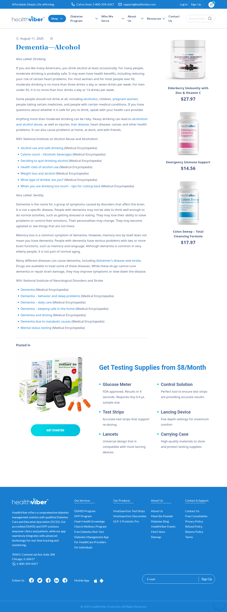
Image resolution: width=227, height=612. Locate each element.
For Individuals (83, 547)
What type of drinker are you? (42, 180)
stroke (136, 260)
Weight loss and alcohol (38, 173)
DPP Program (83, 516)
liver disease (80, 124)
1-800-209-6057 (103, 4)
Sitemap (156, 537)
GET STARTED (55, 430)
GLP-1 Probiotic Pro (126, 521)
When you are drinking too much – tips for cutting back (60, 186)
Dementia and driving (36, 315)
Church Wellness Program (90, 526)
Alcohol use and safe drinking (42, 148)
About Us (157, 511)
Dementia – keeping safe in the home (48, 309)
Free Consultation (196, 516)
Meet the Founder (162, 516)
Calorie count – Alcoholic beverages (46, 154)
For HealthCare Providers (90, 542)
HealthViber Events (163, 526)
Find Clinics (158, 531)
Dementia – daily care (36, 302)
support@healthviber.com (139, 4)
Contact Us (192, 511)
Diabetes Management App (91, 537)
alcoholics (90, 99)
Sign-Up (196, 4)
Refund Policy (193, 526)
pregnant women (125, 99)
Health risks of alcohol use (40, 167)
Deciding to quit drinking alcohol (44, 161)
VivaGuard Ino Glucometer (130, 516)
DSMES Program (84, 511)
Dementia (28, 289)
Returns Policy (194, 531)
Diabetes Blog (160, 521)
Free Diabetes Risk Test (89, 531)
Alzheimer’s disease (110, 260)
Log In (184, 4)
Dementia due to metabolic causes (46, 321)
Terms (189, 537)
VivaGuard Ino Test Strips (129, 511)
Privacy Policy (194, 521)
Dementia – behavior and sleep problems (50, 296)
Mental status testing (36, 328)
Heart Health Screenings (89, 521)
